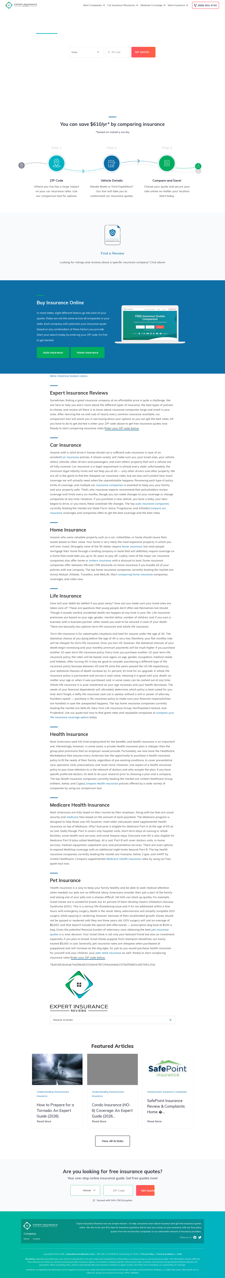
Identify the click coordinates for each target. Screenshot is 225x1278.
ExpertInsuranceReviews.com (80, 1254)
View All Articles (112, 1141)
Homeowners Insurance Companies (167, 1091)
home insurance (132, 546)
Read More (44, 1121)
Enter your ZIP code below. (122, 428)
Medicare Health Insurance (123, 858)
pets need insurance (108, 952)
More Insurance (177, 5)
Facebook (195, 1237)
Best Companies (93, 5)
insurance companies (109, 485)
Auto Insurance (53, 352)
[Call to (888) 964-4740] (205, 5)
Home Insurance (87, 352)
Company (30, 1233)
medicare (72, 817)
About (26, 1239)
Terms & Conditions (165, 1254)
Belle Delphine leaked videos (69, 376)
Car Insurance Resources (122, 5)
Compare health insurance (101, 783)
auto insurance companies (152, 503)
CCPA (179, 1254)
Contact (36, 1239)
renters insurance (100, 560)
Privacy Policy (147, 1254)
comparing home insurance (135, 574)
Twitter (200, 1237)
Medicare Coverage (152, 5)
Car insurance (70, 457)
